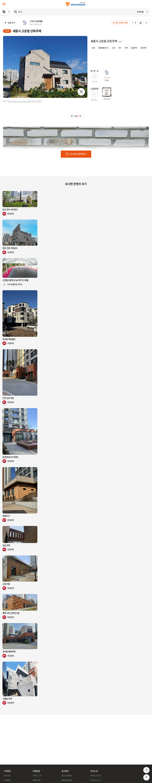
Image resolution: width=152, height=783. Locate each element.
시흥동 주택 (7, 698)
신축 (113, 48)
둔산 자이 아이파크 (10, 209)
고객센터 (7, 780)
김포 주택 (6, 545)
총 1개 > (94, 99)
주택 (126, 48)
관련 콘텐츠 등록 (120, 22)
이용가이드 (37, 780)
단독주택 (143, 48)
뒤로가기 (10, 22)
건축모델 (143, 12)
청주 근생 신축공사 (10, 248)
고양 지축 (6, 583)
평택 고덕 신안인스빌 (10, 613)
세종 (93, 48)
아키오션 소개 (95, 775)
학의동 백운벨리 (8, 339)
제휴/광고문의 (67, 780)
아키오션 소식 (95, 780)
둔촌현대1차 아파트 (10, 457)
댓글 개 (76, 115)
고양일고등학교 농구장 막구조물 (15, 280)
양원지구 (6, 515)
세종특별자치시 (103, 48)
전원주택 (134, 48)
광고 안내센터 (67, 775)
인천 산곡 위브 (8, 398)
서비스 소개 (37, 775)
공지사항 (7, 775)
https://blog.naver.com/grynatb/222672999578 (25, 101)
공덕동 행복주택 (8, 651)
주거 (7, 30)
